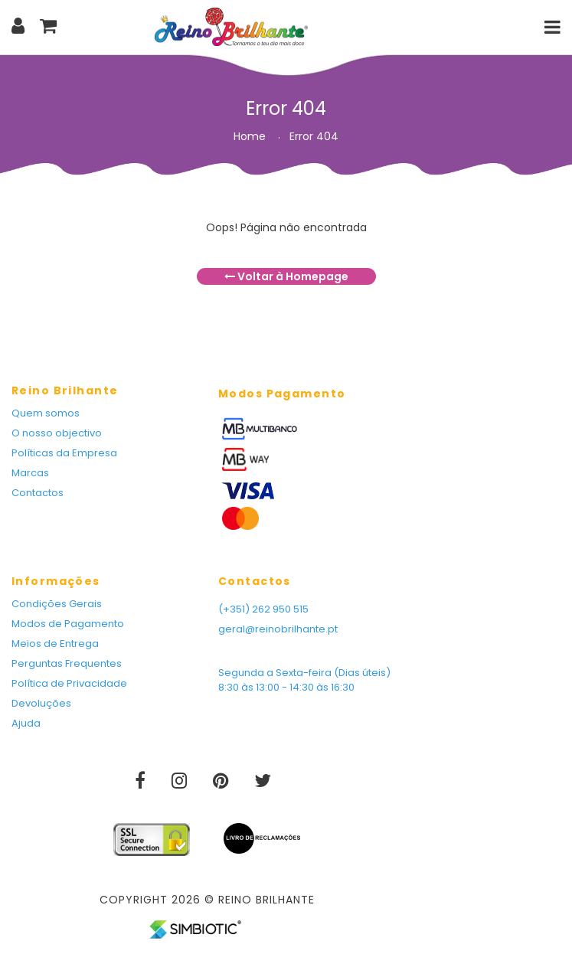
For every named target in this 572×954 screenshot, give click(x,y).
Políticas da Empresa (64, 453)
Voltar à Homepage (286, 276)
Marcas (30, 473)
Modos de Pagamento (67, 623)
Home (250, 136)
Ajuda (26, 723)
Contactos (37, 492)
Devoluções (41, 703)
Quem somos (45, 413)
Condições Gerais (56, 603)
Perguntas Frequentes (66, 663)
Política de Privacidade (69, 683)
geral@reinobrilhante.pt (278, 629)
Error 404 (313, 136)
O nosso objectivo (56, 433)
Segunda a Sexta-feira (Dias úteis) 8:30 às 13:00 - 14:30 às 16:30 (304, 679)
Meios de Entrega (55, 643)
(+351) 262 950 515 (263, 609)
